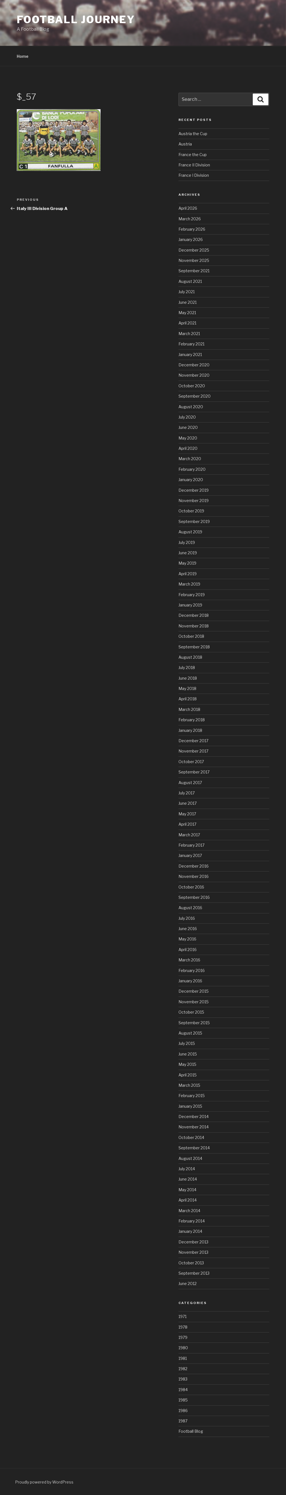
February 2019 (191, 594)
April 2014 (187, 1200)
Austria (185, 144)
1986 (183, 1410)
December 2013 (193, 1242)
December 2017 (193, 740)
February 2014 (191, 1221)
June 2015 (187, 1054)
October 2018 (191, 636)
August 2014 (190, 1158)
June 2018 (187, 678)
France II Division (194, 165)
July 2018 (186, 667)
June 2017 (187, 803)
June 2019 (187, 552)
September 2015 (194, 1022)
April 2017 (187, 824)
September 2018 (194, 646)
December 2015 (193, 991)
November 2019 (193, 500)
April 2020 (187, 448)
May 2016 (187, 939)
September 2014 (194, 1147)
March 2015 (189, 1085)
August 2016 (190, 907)
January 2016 (190, 980)
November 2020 (193, 375)
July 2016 (186, 918)
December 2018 (193, 615)
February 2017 (191, 845)
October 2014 (191, 1137)
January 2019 (190, 605)
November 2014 (193, 1126)
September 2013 (193, 1273)
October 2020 (191, 385)
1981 (182, 1358)
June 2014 (187, 1179)
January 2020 (190, 479)
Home (22, 56)
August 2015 (190, 1033)
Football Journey (76, 19)
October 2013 (191, 1262)
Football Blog (190, 1431)
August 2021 (190, 281)
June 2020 (188, 427)
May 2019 (187, 563)
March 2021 (189, 333)
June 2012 (187, 1283)
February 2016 (191, 970)
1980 (183, 1347)
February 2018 (191, 719)
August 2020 (190, 406)
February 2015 (191, 1095)
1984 (183, 1389)
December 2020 (193, 364)
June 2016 (187, 928)
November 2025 (193, 260)
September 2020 (194, 396)
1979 (182, 1337)
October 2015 (191, 1012)
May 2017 (187, 813)
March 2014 (189, 1210)
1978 (182, 1327)
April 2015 (187, 1075)
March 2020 (189, 458)
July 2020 (187, 417)
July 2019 (186, 542)
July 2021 (186, 291)
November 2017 (193, 751)
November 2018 (193, 626)
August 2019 (190, 531)
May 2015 (187, 1064)
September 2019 (194, 521)
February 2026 (191, 229)
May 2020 (187, 438)
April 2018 (187, 698)
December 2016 (193, 866)
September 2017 (193, 772)
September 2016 (194, 897)
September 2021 (193, 270)
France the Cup (192, 154)
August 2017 (190, 782)
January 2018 (190, 730)
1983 (182, 1379)
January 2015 (190, 1106)
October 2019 (191, 510)
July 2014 (186, 1168)
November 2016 (193, 876)
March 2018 (189, 709)
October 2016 (191, 887)
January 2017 (190, 855)
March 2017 (189, 834)
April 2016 (187, 949)
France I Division (193, 175)
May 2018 (187, 688)
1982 (182, 1368)
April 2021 (187, 323)
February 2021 (191, 343)
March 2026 (189, 218)
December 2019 (193, 490)
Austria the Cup (192, 133)
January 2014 (190, 1231)
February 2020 (192, 469)
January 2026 (190, 239)
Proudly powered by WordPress (44, 1482)
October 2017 (191, 761)
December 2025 (193, 250)
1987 (182, 1420)
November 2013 (193, 1252)
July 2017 (186, 793)
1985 (183, 1400)
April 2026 (187, 208)
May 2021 (187, 312)
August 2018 (190, 657)
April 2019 (187, 573)
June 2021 (187, 302)
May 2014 (187, 1189)
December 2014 (193, 1116)
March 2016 (189, 959)
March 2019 (189, 584)
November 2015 (193, 1001)
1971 (182, 1316)
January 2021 (190, 354)
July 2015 (186, 1043)
